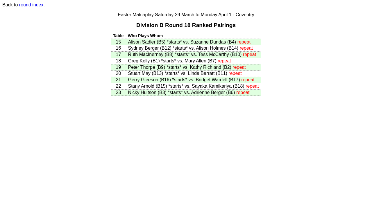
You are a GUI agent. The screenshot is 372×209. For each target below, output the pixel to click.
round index (31, 4)
